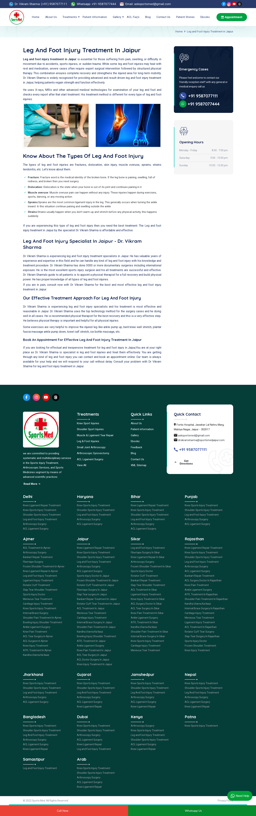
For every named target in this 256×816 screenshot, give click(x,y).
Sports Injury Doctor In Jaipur (93, 575)
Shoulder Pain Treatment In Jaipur (96, 627)
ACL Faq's (133, 17)
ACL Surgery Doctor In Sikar (146, 603)
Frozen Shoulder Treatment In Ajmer (43, 566)
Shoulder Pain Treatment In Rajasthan (206, 599)
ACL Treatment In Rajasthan (201, 627)
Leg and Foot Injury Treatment (40, 519)
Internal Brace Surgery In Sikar (148, 636)
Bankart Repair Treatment (38, 557)
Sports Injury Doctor (34, 594)
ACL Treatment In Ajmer (36, 547)
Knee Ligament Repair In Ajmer (40, 571)
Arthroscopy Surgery (35, 524)
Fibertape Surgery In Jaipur (92, 589)
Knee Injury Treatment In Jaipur (94, 664)
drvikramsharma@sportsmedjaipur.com (201, 440)
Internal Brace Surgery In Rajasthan (205, 608)
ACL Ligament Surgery (90, 459)
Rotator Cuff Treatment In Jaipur (95, 585)
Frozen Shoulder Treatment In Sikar (151, 566)
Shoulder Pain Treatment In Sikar (149, 631)
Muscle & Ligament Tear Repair (95, 435)
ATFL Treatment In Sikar (144, 622)
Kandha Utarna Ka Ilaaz (36, 655)
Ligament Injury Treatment (38, 580)
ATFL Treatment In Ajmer (37, 650)
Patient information (95, 17)
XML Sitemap (138, 465)
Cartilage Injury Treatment (38, 603)
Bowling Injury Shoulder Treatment (42, 622)
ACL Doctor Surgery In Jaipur (93, 659)
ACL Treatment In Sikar (144, 589)
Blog (148, 17)
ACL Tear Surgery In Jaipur (92, 655)
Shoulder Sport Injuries (90, 429)
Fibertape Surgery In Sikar (145, 552)
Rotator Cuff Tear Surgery (199, 631)
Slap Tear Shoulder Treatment (40, 589)
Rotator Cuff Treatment (36, 585)
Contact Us (163, 17)
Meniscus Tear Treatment (37, 599)
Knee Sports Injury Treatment (39, 510)
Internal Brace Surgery (35, 613)
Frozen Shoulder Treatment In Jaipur (98, 580)
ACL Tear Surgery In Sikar (145, 608)
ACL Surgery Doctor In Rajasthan (203, 580)
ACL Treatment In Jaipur (91, 608)
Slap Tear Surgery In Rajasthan (202, 636)
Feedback (136, 447)
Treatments (70, 17)
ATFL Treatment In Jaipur (91, 641)
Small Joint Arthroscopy (91, 447)
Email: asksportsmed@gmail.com (148, 4)
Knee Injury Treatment (35, 645)
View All (81, 465)
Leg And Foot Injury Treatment (94, 692)
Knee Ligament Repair (89, 706)
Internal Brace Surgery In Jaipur (94, 622)
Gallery (117, 17)
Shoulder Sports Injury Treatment (42, 514)
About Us (51, 17)
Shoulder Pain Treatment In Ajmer (42, 617)
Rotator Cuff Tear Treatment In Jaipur (98, 603)
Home (36, 17)
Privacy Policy (225, 800)
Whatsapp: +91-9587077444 (96, 4)
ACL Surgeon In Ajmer (35, 641)
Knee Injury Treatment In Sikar (148, 599)
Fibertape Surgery (33, 561)
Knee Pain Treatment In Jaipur (94, 650)
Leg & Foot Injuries (88, 441)
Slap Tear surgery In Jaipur (92, 594)
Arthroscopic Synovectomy (93, 453)
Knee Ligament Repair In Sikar (148, 557)
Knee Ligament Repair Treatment (42, 505)
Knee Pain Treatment (35, 631)
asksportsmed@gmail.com (194, 435)
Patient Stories (185, 17)
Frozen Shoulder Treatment (200, 645)
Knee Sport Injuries (88, 423)
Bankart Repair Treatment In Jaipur (97, 599)
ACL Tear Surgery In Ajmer (38, 636)
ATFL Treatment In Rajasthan (201, 594)
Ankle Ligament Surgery (36, 627)
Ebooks (205, 17)
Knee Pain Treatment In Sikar (147, 613)
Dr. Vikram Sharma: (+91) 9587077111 (41, 4)
